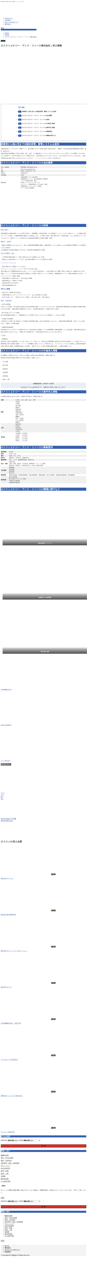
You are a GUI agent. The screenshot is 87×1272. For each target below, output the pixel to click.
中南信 (3, 41)
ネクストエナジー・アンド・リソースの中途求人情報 (36, 123)
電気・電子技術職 (7, 1158)
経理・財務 (5, 1171)
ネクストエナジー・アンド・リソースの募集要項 (35, 131)
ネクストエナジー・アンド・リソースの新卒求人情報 (36, 127)
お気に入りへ (6, 764)
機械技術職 (5, 1155)
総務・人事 (5, 1173)
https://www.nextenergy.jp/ (28, 169)
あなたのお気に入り (11, 22)
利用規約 (8, 1252)
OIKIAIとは (9, 18)
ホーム (7, 1245)
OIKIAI (14, 1255)
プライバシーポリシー (12, 1249)
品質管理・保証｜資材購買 (10, 1163)
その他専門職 (5, 1181)
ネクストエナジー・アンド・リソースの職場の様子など (37, 135)
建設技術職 (5, 1179)
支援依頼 (8, 20)
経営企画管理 (5, 1168)
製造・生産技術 (6, 1160)
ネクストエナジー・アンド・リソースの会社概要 (35, 115)
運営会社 (8, 24)
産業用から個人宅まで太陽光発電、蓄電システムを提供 (37, 111)
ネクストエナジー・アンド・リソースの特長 (33, 119)
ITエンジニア (5, 1166)
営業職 (3, 1176)
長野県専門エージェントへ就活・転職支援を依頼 (18, 29)
